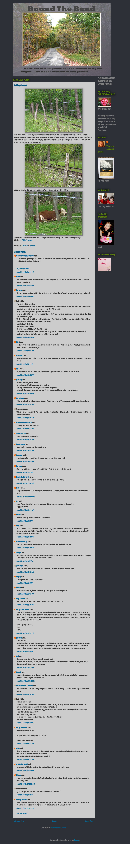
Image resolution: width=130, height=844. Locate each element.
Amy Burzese (20, 598)
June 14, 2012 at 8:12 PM (25, 296)
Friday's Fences (27, 240)
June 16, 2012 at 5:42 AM (25, 744)
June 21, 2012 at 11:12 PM (25, 795)
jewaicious (19, 566)
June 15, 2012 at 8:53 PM (25, 633)
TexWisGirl (19, 355)
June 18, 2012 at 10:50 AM (26, 784)
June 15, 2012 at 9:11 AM (25, 472)
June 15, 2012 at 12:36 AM (25, 393)
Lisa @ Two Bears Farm (24, 422)
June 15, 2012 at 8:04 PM (25, 605)
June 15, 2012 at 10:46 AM (26, 496)
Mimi (18, 748)
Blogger (76, 840)
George (18, 552)
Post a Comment (22, 813)
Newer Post (19, 821)
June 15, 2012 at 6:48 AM (25, 429)
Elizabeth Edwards (22, 477)
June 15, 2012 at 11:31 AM (25, 521)
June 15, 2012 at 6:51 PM (25, 583)
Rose (17, 369)
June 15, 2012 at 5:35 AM (25, 418)
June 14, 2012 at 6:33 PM (25, 272)
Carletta (19, 290)
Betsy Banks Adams (22, 609)
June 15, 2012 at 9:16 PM (25, 651)
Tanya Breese (20, 444)
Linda (18, 277)
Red (17, 656)
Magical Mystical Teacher (25, 256)
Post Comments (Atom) (58, 827)
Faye (17, 525)
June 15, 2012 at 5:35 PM (25, 572)
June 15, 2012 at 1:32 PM (25, 561)
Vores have (20, 398)
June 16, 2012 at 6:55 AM (25, 759)
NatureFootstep (21, 541)
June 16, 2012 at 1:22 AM (25, 723)
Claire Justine (21, 433)
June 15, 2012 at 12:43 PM (25, 537)
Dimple (18, 775)
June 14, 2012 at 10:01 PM (25, 337)
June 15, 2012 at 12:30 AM (25, 375)
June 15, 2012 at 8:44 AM (25, 461)
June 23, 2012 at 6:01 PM (25, 808)
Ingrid (18, 515)
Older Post (89, 821)
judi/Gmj (19, 380)
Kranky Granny (21, 799)
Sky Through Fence (23, 269)
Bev (17, 342)
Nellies (18, 587)
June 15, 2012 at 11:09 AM (25, 510)
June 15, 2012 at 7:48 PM (25, 594)
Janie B (18, 672)
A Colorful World (22, 764)
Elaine (18, 488)
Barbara (19, 466)
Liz (17, 501)
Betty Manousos (21, 727)
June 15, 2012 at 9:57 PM (25, 667)
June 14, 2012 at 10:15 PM (25, 351)
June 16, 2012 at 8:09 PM (25, 770)
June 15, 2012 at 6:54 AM (25, 439)
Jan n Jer (19, 455)
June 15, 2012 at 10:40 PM (26, 681)
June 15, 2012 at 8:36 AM (25, 450)
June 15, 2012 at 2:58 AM (25, 404)
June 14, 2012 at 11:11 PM (25, 364)
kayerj (18, 577)
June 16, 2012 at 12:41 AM (25, 694)
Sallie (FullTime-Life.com (24, 685)
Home (54, 821)
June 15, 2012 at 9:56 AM (25, 483)
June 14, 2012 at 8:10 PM (25, 285)
